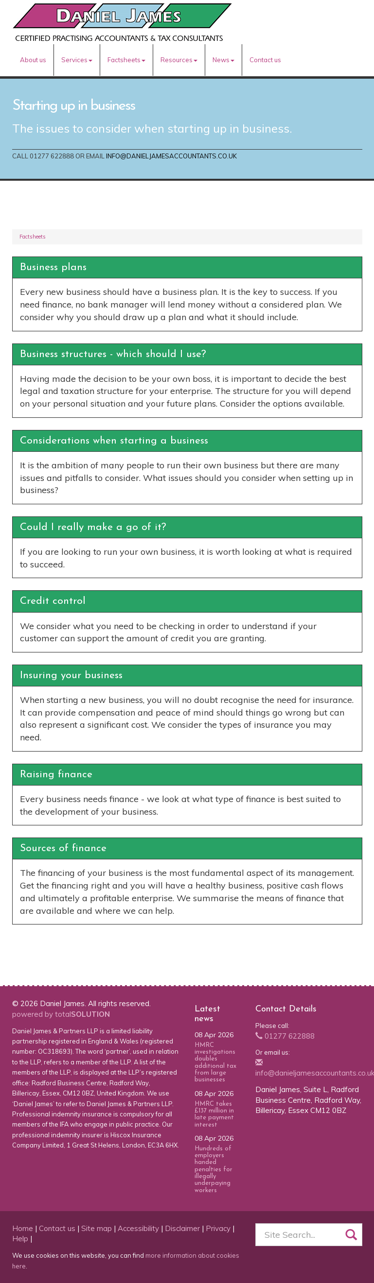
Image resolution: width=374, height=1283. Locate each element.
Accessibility (138, 1228)
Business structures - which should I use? (113, 354)
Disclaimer (182, 1228)
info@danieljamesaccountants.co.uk (171, 156)
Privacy (218, 1228)
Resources (178, 60)
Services (76, 60)
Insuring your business (71, 675)
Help (20, 1238)
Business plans (53, 267)
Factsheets (126, 60)
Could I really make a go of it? (93, 527)
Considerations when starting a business (114, 441)
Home (22, 1228)
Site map (96, 1228)
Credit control (53, 601)
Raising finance (56, 775)
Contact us (265, 60)
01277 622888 (285, 1036)
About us (33, 60)
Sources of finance (63, 848)
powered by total (61, 1014)
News (223, 60)
